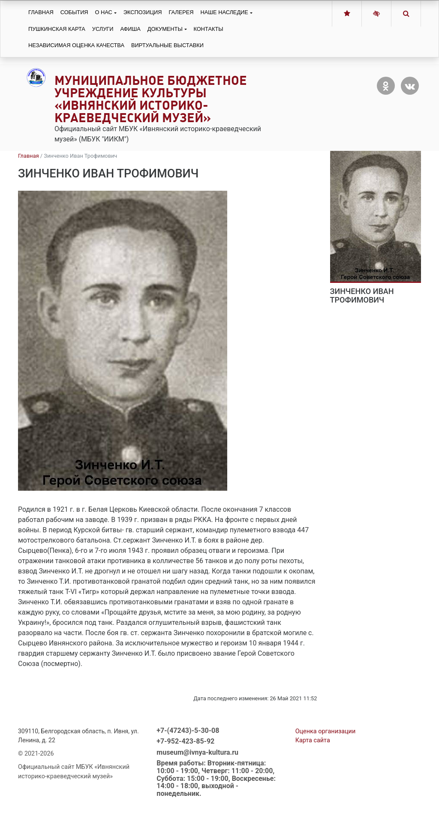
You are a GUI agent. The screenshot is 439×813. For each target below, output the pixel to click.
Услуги (103, 29)
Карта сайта (312, 740)
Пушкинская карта (56, 29)
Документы (165, 29)
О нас (103, 12)
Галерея (180, 12)
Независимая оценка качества (76, 45)
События (74, 12)
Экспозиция (142, 12)
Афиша (130, 29)
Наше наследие (224, 12)
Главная (41, 12)
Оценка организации (325, 731)
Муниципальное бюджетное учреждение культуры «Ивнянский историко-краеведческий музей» (150, 98)
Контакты (208, 29)
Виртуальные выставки (167, 45)
